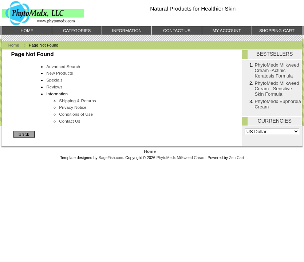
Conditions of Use (76, 114)
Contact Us (69, 121)
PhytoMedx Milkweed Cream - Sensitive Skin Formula (276, 88)
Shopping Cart (277, 30)
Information (127, 30)
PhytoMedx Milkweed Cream (181, 157)
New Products (59, 73)
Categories (77, 30)
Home (13, 45)
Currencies (275, 121)
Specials (54, 80)
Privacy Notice (72, 107)
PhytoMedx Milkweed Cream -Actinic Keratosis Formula (276, 70)
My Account (227, 30)
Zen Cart (236, 157)
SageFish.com (111, 157)
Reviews (54, 86)
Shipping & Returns (77, 100)
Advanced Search (63, 66)
